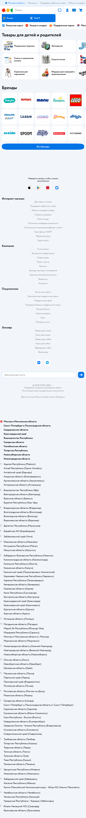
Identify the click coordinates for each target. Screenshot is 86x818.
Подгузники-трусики (24, 46)
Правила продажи (43, 214)
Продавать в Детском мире (43, 206)
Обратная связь (43, 236)
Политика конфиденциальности (43, 223)
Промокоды (43, 219)
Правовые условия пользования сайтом (43, 388)
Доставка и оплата (43, 201)
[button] (34, 18)
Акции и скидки (36, 25)
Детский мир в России (31, 397)
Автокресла (57, 46)
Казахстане (48, 397)
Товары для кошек (43, 330)
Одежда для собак (43, 347)
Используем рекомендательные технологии (43, 390)
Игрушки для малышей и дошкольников (63, 73)
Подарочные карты (61, 25)
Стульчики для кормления (21, 73)
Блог (43, 317)
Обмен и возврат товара (43, 210)
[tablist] (43, 117)
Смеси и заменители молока (24, 59)
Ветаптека (43, 352)
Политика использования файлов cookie (43, 227)
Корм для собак (43, 343)
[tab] (8, 117)
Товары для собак (43, 339)
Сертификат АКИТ (43, 232)
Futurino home (58, 59)
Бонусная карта (12, 25)
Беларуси (60, 397)
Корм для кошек (43, 335)
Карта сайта (43, 240)
